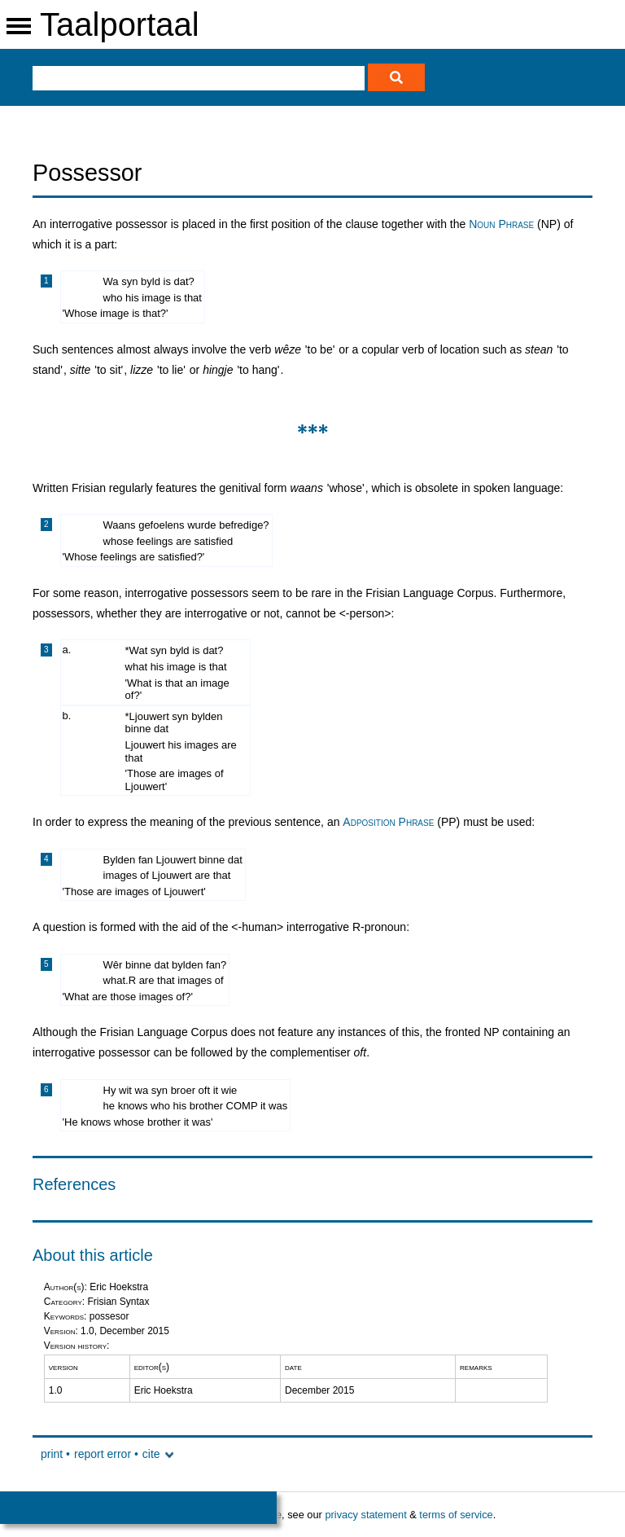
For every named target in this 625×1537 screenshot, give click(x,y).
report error (102, 1453)
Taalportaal (119, 24)
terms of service (455, 1514)
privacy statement (365, 1514)
